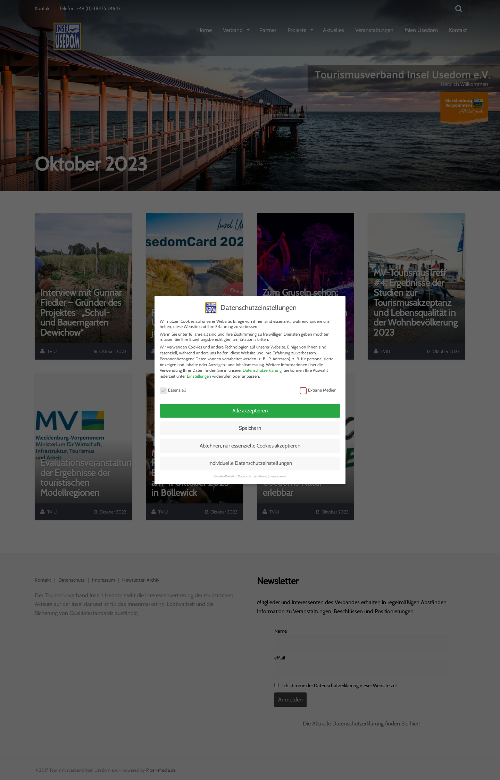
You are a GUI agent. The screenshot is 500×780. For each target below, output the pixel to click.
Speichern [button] (250, 425)
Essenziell (173, 387)
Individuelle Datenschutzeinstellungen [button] (250, 461)
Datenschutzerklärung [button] (253, 474)
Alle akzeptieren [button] (250, 408)
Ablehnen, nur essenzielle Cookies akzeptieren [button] (250, 443)
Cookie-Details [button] (224, 474)
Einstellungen (199, 373)
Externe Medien (318, 387)
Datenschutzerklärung (262, 367)
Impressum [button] (278, 474)
